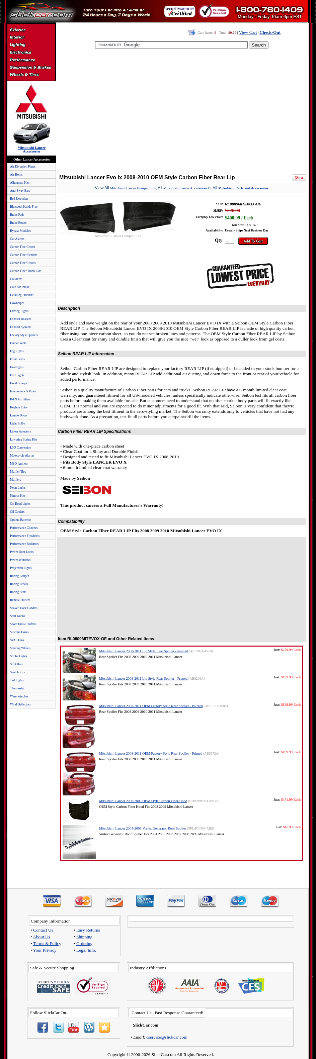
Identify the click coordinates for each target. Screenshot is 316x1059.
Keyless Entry (19, 407)
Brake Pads (17, 214)
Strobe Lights (18, 656)
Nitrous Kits (17, 495)
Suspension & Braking (31, 67)
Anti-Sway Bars (20, 190)
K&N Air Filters (20, 399)
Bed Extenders (19, 198)
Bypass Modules (20, 230)
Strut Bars (16, 664)
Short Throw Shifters (23, 624)
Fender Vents (18, 343)
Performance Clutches (24, 528)
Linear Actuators (20, 431)
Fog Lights (17, 351)
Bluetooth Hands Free (23, 206)
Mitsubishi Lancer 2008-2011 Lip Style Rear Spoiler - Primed (143, 678)
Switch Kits (17, 672)
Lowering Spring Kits (23, 439)
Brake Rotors (18, 222)
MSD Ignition (18, 463)
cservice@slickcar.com (166, 1037)
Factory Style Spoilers (24, 335)
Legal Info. (86, 950)
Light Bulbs (17, 423)
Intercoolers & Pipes (23, 391)
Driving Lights (19, 311)
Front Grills (17, 359)
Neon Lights (17, 487)
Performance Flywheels (25, 536)
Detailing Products (21, 295)
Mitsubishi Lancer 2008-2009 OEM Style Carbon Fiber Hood (143, 801)
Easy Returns (88, 930)
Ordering (84, 943)
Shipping (84, 936)
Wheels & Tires (31, 75)
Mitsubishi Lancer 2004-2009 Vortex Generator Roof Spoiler (142, 828)
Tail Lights (17, 680)
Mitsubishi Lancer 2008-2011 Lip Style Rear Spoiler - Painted (143, 651)
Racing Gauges (19, 576)
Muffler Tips (18, 471)
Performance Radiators (24, 544)
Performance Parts (31, 60)
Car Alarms (17, 238)
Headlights (16, 367)
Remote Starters (20, 600)
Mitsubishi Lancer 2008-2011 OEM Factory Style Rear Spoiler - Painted (151, 706)
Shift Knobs (17, 616)
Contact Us (43, 930)
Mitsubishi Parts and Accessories (243, 188)
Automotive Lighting (31, 45)
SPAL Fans (17, 640)
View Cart (248, 32)
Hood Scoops (18, 383)
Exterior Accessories (31, 30)
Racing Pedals (19, 584)
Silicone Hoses (19, 632)
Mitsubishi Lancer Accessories (185, 188)
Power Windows (20, 560)
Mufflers (15, 479)
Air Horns (16, 174)
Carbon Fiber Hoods (22, 263)
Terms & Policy (47, 943)
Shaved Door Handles (23, 608)
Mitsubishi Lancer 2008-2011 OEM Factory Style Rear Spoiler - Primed (150, 753)
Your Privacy (45, 950)
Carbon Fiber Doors (22, 247)
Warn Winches (19, 696)
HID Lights (17, 375)
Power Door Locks (21, 552)
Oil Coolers (17, 511)
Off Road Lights (20, 503)
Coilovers (16, 279)
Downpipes (17, 303)
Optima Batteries (20, 519)
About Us (41, 936)
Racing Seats (18, 592)
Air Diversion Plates (22, 166)
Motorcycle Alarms (22, 455)
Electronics (31, 53)
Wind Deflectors (20, 704)
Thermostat (17, 688)
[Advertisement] (180, 112)
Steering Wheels (20, 648)
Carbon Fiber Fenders (23, 255)
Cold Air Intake (19, 287)
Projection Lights (21, 568)
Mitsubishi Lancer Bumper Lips (133, 188)
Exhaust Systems (20, 327)
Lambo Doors (18, 415)
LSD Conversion (20, 447)
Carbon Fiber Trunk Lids (25, 271)
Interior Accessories (31, 38)
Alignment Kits (19, 182)
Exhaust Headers (20, 319)
